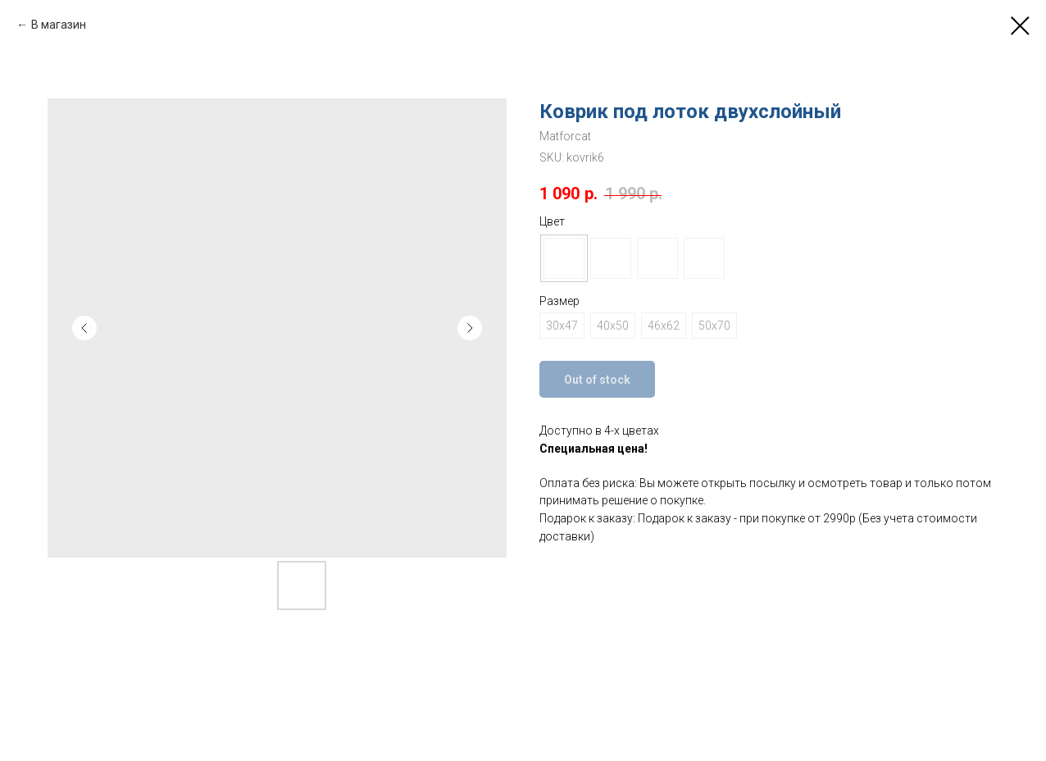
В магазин (58, 24)
